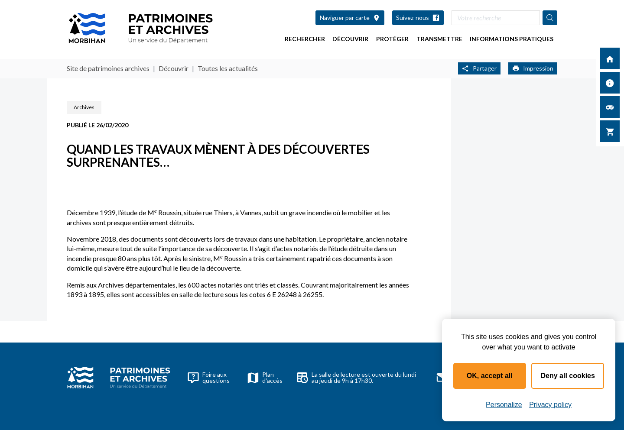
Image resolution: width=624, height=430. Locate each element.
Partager (479, 68)
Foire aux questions (209, 377)
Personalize (504, 404)
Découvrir (350, 38)
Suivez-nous (417, 17)
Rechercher (305, 38)
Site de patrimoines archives (108, 68)
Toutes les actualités (228, 68)
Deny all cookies (568, 375)
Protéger (392, 38)
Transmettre (439, 38)
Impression (532, 68)
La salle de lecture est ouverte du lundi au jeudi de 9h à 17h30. (356, 377)
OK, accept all (490, 375)
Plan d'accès (265, 377)
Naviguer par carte (350, 17)
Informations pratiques (511, 38)
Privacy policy (550, 404)
